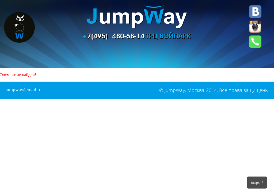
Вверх (257, 182)
